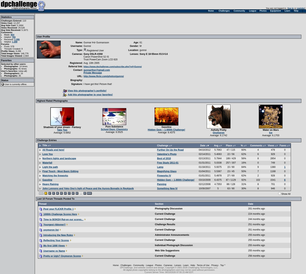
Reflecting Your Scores (54, 240)
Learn (186, 265)
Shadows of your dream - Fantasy (62, 127)
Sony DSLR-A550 (93, 54)
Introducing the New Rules (56, 235)
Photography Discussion (168, 208)
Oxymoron (218, 132)
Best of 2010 (164, 158)
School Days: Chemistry (114, 129)
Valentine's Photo (167, 154)
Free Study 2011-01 (167, 162)
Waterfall (47, 162)
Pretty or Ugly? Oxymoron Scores (60, 256)
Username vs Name (52, 251)
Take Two (62, 130)
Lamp (160, 167)
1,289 (14, 42)
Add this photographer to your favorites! (88, 94)
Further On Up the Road (170, 150)
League (149, 265)
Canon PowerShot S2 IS (96, 56)
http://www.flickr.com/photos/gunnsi (104, 76)
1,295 (17, 39)
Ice (270, 132)
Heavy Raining (50, 184)
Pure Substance (114, 126)
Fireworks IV (164, 175)
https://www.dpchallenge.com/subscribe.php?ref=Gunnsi (113, 66)
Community (138, 265)
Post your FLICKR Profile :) (56, 209)
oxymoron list (49, 230)
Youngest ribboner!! (52, 224)
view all (22, 71)
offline (24, 84)
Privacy (214, 265)
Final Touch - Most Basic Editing (60, 171)
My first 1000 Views (52, 245)
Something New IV (167, 188)
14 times (23, 66)
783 (13, 37)
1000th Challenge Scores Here (58, 214)
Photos (158, 265)
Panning (161, 184)
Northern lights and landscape (59, 158)
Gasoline (167, 127)
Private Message (93, 72)
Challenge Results (165, 224)
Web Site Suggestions (167, 250)
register (301, 8)
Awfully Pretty (218, 130)
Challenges (126, 265)
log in (291, 8)
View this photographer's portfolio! (85, 90)
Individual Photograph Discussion (174, 245)
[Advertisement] (108, 24)
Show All (285, 194)
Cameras (168, 265)
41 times (23, 69)
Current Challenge (165, 214)
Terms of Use (203, 265)
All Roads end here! (53, 150)
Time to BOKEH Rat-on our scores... (61, 219)
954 (12, 35)
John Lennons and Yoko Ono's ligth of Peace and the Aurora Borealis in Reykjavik (88, 188)
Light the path (50, 167)
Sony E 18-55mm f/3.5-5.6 (154, 54)
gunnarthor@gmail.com (97, 70)
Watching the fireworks (55, 175)
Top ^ (222, 265)
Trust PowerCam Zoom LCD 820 (100, 59)
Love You (47, 154)
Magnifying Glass (166, 171)
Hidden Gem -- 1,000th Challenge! (166, 129)
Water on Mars (271, 130)
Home (116, 265)
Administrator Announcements (172, 235)
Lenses (177, 265)
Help (192, 265)
